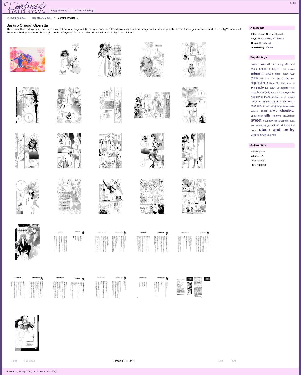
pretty (254, 101)
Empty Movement (59, 10)
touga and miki (281, 121)
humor (261, 92)
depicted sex (259, 83)
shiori (264, 111)
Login (293, 3)
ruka (267, 106)
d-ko (293, 78)
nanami (291, 97)
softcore (276, 115)
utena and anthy (277, 129)
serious (254, 111)
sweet (268, 38)
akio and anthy (275, 64)
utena (253, 130)
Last (235, 361)
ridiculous (276, 101)
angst (283, 69)
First (12, 361)
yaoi (269, 135)
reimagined (264, 101)
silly (267, 115)
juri (267, 92)
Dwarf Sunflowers (278, 83)
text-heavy (278, 38)
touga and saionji (273, 125)
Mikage (286, 92)
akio (262, 64)
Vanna (269, 47)
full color (270, 87)
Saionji (273, 106)
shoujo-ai (287, 110)
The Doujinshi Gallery (83, 10)
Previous (27, 361)
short (260, 38)
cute (285, 78)
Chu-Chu (264, 78)
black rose (289, 73)
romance (289, 101)
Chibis (254, 78)
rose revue (257, 106)
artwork (269, 73)
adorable (255, 64)
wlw (264, 135)
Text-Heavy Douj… (42, 17)
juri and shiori (276, 92)
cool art (275, 78)
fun (278, 87)
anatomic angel (269, 68)
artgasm (257, 73)
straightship (289, 115)
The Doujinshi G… (16, 17)
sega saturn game (286, 106)
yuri (274, 135)
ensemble (257, 87)
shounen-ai (257, 115)
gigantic (284, 88)
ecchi (292, 83)
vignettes (256, 134)
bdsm (278, 74)
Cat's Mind (265, 43)
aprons (291, 69)
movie (267, 97)
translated (289, 125)
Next (222, 361)
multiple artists (279, 97)
